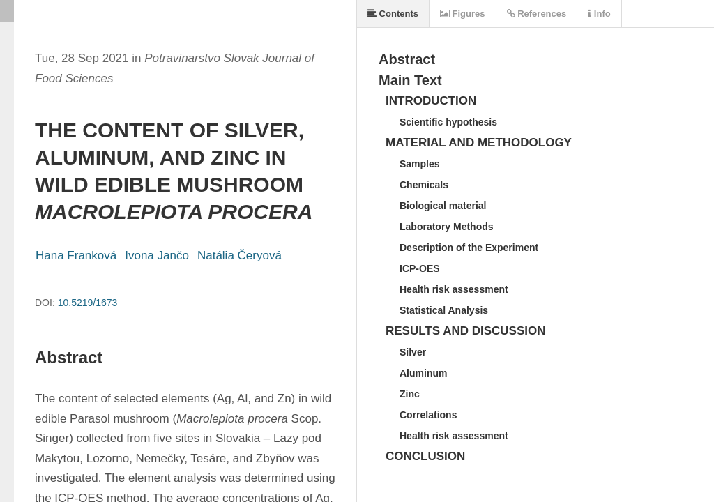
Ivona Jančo (157, 255)
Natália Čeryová (239, 255)
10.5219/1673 (88, 302)
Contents (392, 13)
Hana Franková (76, 255)
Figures (462, 13)
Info (599, 13)
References (537, 13)
